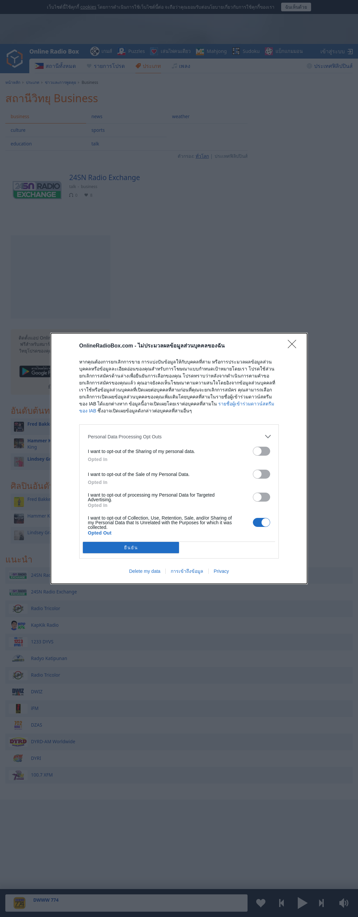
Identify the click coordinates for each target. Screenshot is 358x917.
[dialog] (179, 458)
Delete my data (144, 571)
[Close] (294, 346)
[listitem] (179, 436)
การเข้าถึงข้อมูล (187, 571)
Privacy (221, 571)
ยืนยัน (131, 547)
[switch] (261, 451)
